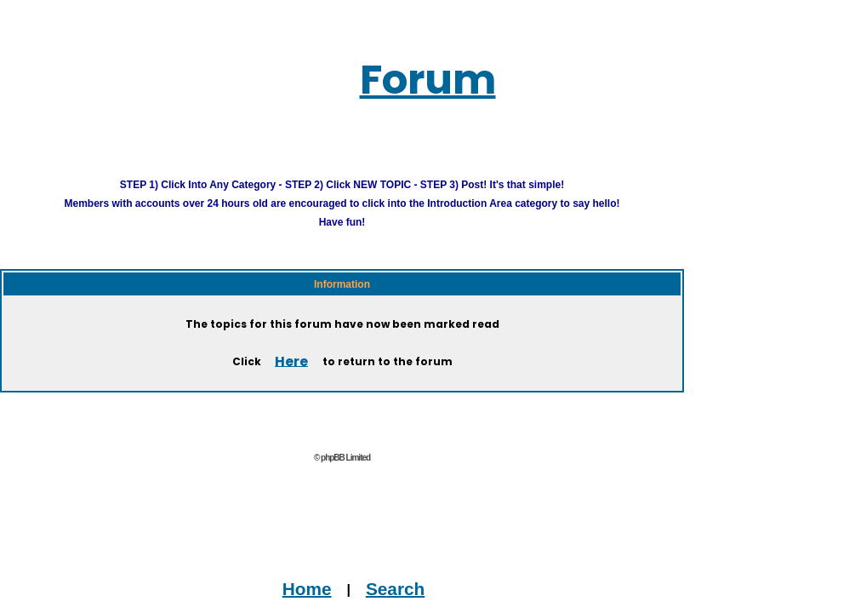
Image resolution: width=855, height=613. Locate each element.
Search (395, 588)
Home (307, 588)
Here (291, 361)
